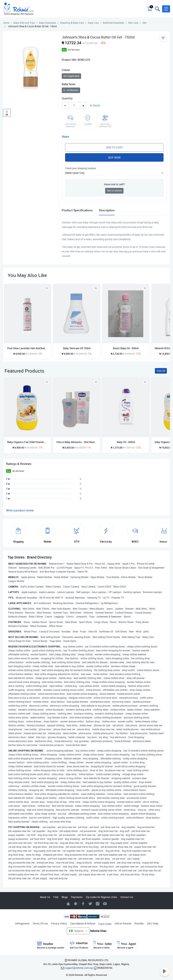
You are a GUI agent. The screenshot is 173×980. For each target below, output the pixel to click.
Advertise (79, 945)
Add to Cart (114, 147)
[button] (166, 8)
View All (161, 370)
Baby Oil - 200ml (126, 442)
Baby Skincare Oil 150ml (76, 348)
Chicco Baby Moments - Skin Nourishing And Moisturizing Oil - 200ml (76, 442)
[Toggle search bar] (157, 9)
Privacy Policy (59, 923)
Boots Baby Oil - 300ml (125, 348)
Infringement (22, 923)
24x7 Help (152, 923)
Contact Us (126, 897)
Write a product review (20, 510)
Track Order (104, 924)
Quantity (67, 98)
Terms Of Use (40, 923)
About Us (45, 897)
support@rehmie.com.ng (78, 968)
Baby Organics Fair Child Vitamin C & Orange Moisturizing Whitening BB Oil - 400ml (27, 442)
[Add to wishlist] (46, 382)
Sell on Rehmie (123, 923)
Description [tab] (107, 210)
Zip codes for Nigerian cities (101, 897)
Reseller (139, 923)
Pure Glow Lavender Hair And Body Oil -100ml (27, 348)
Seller (103, 945)
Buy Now (114, 157)
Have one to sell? (114, 184)
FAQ (55, 897)
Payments (77, 897)
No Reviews (74, 49)
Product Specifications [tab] (77, 210)
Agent (126, 945)
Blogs (65, 897)
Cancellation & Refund (82, 923)
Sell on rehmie (114, 190)
